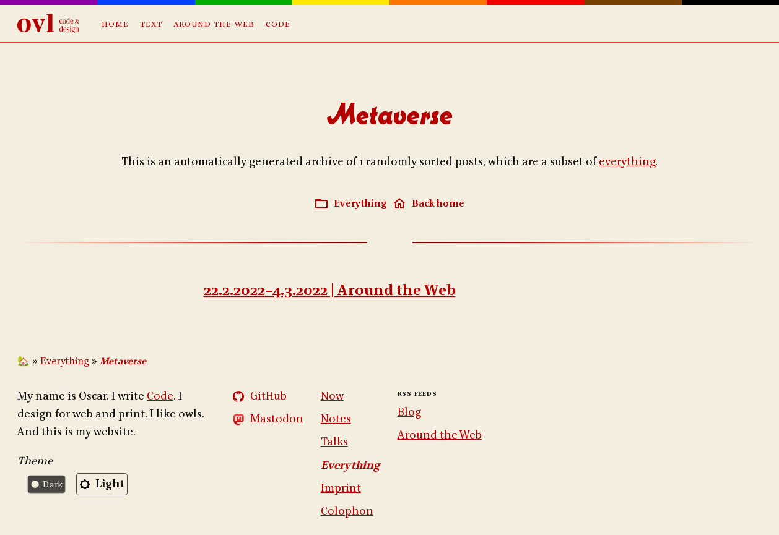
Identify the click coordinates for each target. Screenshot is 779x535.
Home (115, 23)
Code (278, 23)
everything (627, 161)
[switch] (75, 484)
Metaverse (123, 361)
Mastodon (276, 419)
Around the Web (214, 23)
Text (151, 23)
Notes (336, 419)
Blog (409, 412)
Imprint (341, 488)
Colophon (347, 511)
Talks (334, 442)
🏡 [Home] (23, 361)
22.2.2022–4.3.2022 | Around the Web (330, 290)
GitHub (268, 396)
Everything (64, 361)
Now (332, 396)
